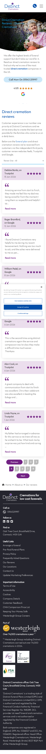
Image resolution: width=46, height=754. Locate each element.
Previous (14, 462)
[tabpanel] (23, 92)
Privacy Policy (9, 554)
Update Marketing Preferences (18, 575)
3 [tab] (27, 103)
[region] (23, 301)
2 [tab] (23, 103)
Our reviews (31, 485)
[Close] (41, 287)
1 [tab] (19, 103)
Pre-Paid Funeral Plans (14, 550)
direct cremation (19, 69)
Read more (10, 209)
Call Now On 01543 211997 (23, 79)
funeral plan (21, 142)
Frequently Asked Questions (16, 558)
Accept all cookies (23, 307)
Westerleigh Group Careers (16, 616)
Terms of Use (9, 586)
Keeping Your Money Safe (15, 612)
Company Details (11, 599)
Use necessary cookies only (23, 300)
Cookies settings (23, 313)
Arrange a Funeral (11, 545)
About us (18, 485)
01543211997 (11, 512)
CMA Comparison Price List (16, 607)
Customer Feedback (12, 603)
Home (8, 485)
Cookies (7, 594)
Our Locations (9, 567)
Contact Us (8, 571)
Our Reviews (9, 562)
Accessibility (9, 590)
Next (23, 476)
